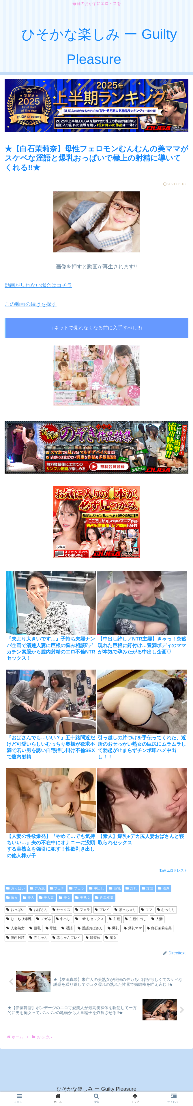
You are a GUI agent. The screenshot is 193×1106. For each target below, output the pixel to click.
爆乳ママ (133, 928)
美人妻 (46, 898)
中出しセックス (89, 919)
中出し (96, 888)
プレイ (102, 910)
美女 (64, 898)
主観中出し (136, 919)
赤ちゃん (38, 938)
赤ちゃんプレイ (67, 938)
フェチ (57, 888)
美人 (28, 898)
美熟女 (82, 898)
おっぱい (15, 888)
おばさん (38, 910)
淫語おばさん (90, 928)
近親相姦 (104, 898)
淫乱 (131, 888)
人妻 (157, 919)
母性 (51, 928)
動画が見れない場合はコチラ (38, 285)
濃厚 (164, 888)
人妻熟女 (15, 928)
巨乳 (115, 888)
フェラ (76, 888)
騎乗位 (93, 938)
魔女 (111, 938)
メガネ (43, 919)
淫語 (147, 888)
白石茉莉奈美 (159, 928)
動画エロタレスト (173, 870)
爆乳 (113, 928)
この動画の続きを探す (31, 304)
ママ (146, 910)
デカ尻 (37, 888)
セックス (62, 910)
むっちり (166, 910)
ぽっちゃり (125, 910)
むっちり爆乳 (18, 919)
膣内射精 (15, 938)
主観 (114, 919)
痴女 (12, 898)
